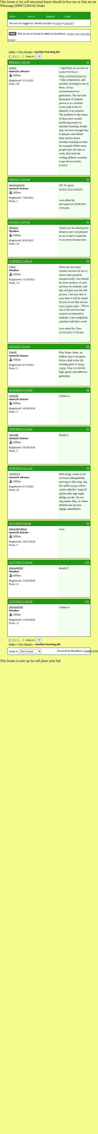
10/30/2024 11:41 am (21, 468)
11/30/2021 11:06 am (20, 261)
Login (67, 16)
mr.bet (74, 485)
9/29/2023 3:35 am (19, 346)
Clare (12, 266)
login (58, 23)
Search (31, 16)
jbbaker (13, 227)
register (68, 23)
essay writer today (69, 305)
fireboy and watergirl (71, 189)
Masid (12, 352)
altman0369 (16, 568)
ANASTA (14, 473)
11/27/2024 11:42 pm (21, 601)
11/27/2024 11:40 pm (21, 562)
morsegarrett (17, 185)
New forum (25, 51)
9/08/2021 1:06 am (19, 62)
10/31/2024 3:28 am (20, 523)
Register (50, 16)
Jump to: (25, 651)
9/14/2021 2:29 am (19, 222)
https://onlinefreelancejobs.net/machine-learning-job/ (74, 76)
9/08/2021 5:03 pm (19, 179)
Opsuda (13, 395)
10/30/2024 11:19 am (21, 390)
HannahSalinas (18, 528)
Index (12, 16)
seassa (12, 67)
